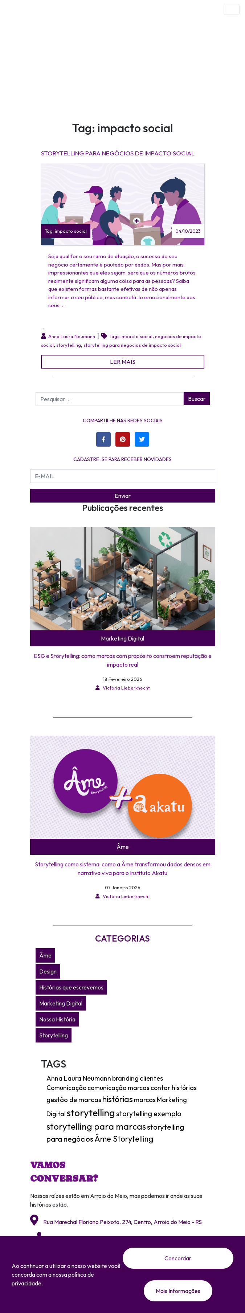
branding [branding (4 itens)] (125, 1078)
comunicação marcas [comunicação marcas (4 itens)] (118, 1088)
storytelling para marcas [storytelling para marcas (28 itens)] (96, 1126)
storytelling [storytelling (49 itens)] (91, 1112)
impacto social (136, 336)
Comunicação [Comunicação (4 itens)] (66, 1088)
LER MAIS (122, 361)
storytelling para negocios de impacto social (132, 345)
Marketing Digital (122, 638)
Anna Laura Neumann (71, 336)
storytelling (68, 345)
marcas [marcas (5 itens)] (145, 1099)
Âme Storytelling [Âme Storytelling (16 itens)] (123, 1139)
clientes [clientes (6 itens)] (151, 1078)
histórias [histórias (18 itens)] (117, 1099)
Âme (123, 846)
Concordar (177, 1258)
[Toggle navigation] (232, 9)
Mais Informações (178, 1290)
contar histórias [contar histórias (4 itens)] (174, 1088)
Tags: (114, 336)
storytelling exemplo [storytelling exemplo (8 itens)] (148, 1113)
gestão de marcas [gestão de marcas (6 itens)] (73, 1099)
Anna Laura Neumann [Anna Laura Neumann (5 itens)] (78, 1078)
